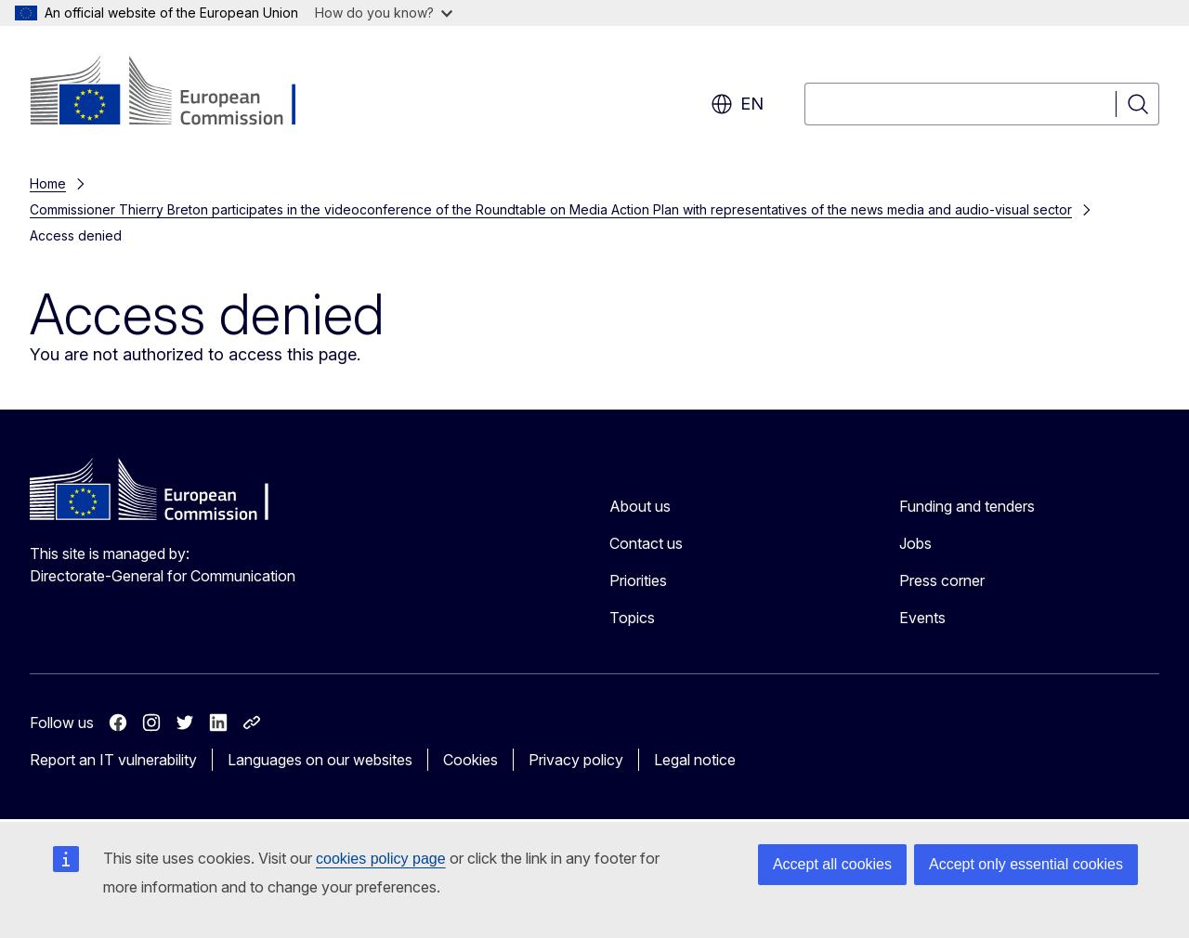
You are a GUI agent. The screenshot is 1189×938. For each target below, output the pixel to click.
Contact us (646, 543)
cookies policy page (381, 858)
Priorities (638, 580)
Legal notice (695, 759)
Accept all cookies (832, 864)
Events (922, 617)
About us (640, 506)
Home (48, 183)
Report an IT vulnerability (113, 759)
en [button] (737, 104)
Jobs (915, 543)
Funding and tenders (967, 506)
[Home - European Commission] (180, 93)
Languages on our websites (320, 759)
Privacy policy (576, 759)
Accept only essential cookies (1026, 864)
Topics (632, 617)
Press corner (942, 580)
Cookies (470, 759)
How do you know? (383, 12)
